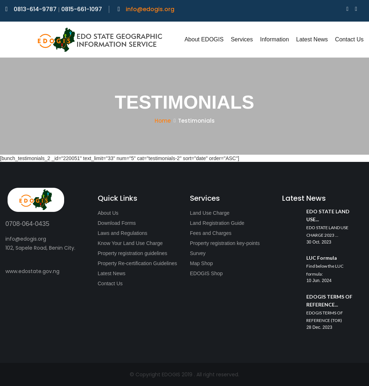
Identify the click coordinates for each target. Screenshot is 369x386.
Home (163, 120)
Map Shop (201, 263)
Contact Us (349, 39)
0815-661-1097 (81, 9)
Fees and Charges (210, 233)
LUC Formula (321, 258)
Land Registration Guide (217, 223)
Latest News (312, 39)
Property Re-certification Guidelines (137, 263)
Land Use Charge (210, 213)
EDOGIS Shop (206, 273)
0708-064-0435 (27, 223)
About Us (108, 213)
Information (274, 39)
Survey (198, 253)
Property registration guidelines (132, 253)
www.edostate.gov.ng (32, 271)
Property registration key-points (225, 243)
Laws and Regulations (122, 233)
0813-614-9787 (31, 9)
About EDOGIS (204, 39)
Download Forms (117, 223)
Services (242, 39)
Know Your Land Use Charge (130, 243)
